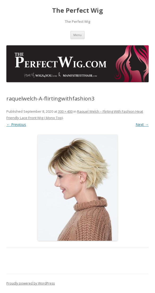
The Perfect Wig (77, 10)
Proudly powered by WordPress (30, 283)
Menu (77, 35)
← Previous (16, 124)
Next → (142, 124)
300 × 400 (65, 111)
